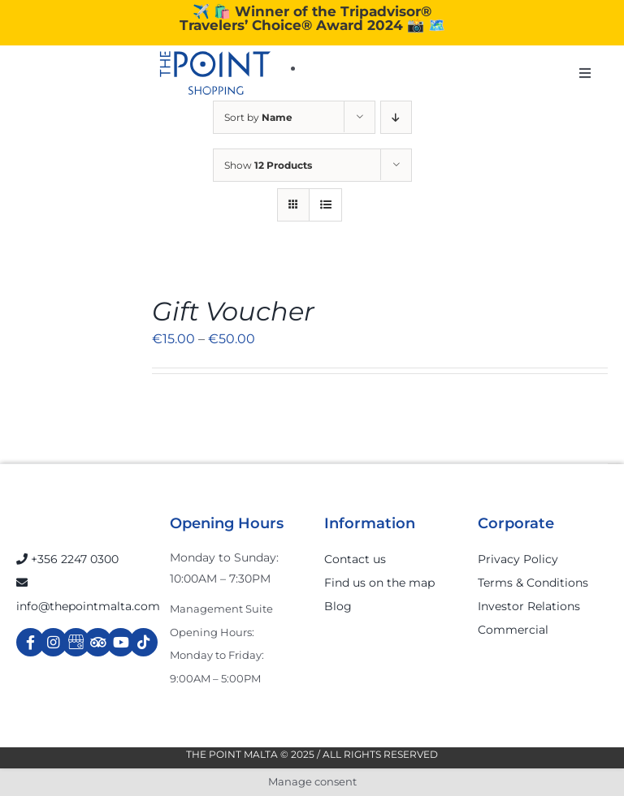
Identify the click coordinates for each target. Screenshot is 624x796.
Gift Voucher (233, 311)
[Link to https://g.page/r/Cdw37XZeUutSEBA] (76, 642)
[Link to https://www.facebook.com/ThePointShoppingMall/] (30, 642)
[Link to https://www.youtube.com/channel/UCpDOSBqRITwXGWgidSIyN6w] (120, 642)
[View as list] (325, 205)
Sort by (258, 117)
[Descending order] (396, 117)
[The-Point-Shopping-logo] (215, 73)
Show (268, 165)
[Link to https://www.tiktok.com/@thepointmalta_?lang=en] (143, 642)
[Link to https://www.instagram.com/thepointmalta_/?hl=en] (53, 642)
